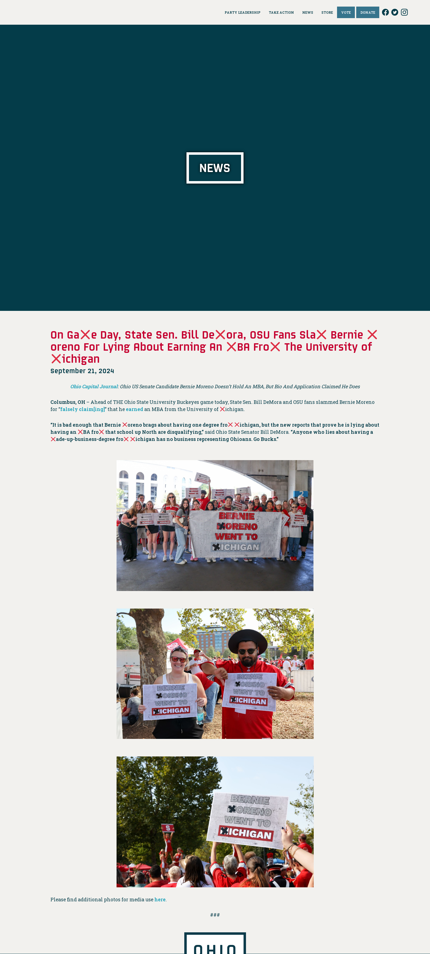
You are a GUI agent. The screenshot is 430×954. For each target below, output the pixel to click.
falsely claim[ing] (82, 409)
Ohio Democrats (47, 12)
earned (134, 409)
